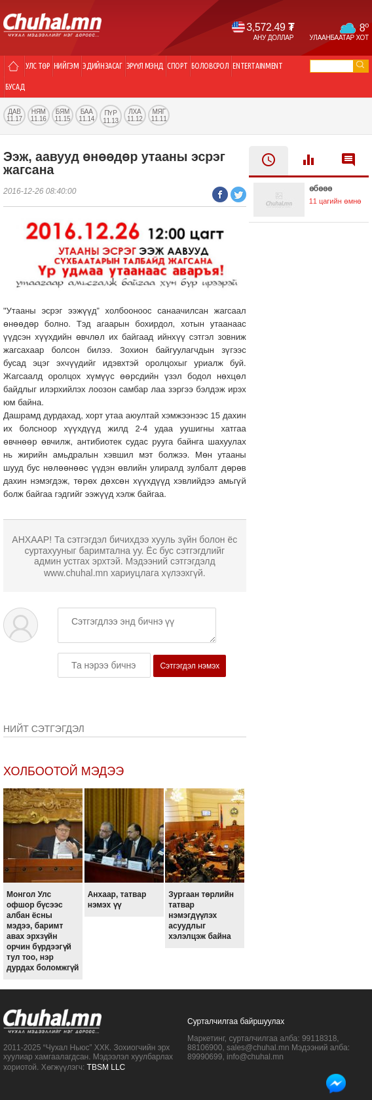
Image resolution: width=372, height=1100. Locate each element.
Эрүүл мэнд (145, 66)
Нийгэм (66, 66)
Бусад (14, 86)
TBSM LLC (106, 1067)
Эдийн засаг (102, 66)
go (360, 64)
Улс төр (38, 66)
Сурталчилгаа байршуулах (235, 1021)
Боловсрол (210, 66)
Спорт (177, 66)
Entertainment (257, 66)
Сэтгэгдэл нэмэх (189, 665)
